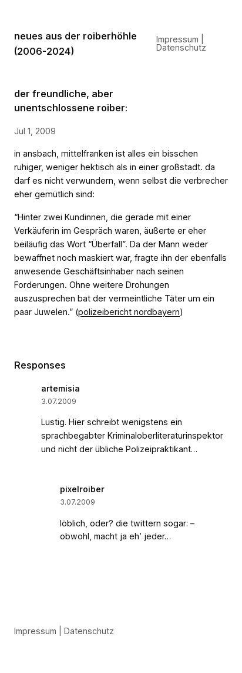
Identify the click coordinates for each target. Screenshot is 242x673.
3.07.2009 (58, 401)
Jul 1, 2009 (35, 131)
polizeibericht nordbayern (129, 312)
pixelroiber (82, 489)
